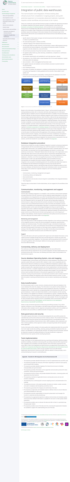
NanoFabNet (42, 414)
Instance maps (6, 27)
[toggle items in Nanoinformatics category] (18, 44)
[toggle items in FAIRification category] (18, 42)
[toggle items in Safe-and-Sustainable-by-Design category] (18, 49)
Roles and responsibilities (8, 15)
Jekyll (59, 414)
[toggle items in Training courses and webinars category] (18, 55)
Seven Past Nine (49, 414)
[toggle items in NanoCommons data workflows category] (18, 29)
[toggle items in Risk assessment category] (18, 47)
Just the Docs (63, 414)
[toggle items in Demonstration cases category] (18, 57)
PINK (33, 421)
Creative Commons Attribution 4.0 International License (43, 427)
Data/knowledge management (26, 6)
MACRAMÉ (62, 420)
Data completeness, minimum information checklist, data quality (9, 21)
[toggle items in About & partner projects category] (18, 59)
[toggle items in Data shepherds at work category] (18, 18)
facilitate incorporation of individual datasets (38, 127)
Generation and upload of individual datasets (9, 32)
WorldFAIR (46, 420)
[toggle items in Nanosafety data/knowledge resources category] (18, 39)
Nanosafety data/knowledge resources (9, 39)
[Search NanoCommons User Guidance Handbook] (36, 2)
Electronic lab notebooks (8, 25)
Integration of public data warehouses (9, 35)
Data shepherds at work (8, 17)
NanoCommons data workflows (9, 29)
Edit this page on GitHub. (25, 429)
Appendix (54, 139)
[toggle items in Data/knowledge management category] (18, 14)
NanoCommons (37, 414)
